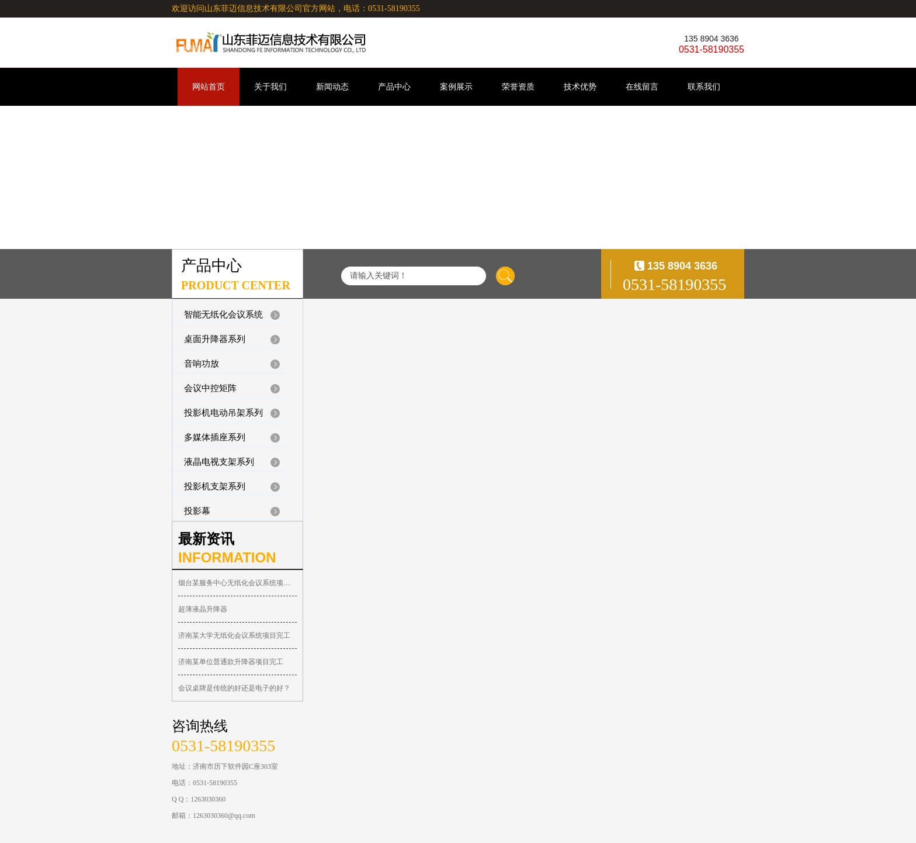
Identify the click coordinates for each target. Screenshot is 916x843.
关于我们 (270, 86)
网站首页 (208, 86)
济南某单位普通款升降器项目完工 (230, 662)
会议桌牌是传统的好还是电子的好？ (234, 688)
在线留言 (642, 86)
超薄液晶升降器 (202, 609)
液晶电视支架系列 (219, 462)
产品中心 (394, 86)
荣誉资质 (518, 86)
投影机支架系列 (214, 486)
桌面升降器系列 (214, 339)
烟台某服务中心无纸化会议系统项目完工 (237, 583)
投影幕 (197, 511)
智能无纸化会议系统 (223, 314)
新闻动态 (332, 86)
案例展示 (456, 86)
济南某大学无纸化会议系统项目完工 (234, 635)
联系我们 (704, 86)
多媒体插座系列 (214, 437)
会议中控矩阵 (210, 388)
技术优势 (580, 86)
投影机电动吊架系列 (223, 412)
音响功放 (201, 363)
